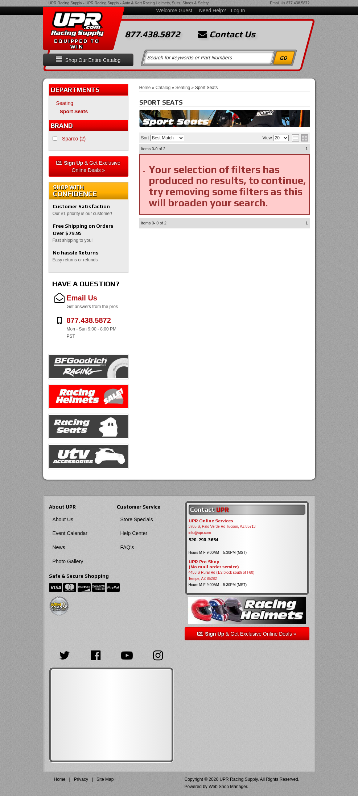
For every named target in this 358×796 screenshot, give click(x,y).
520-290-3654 (203, 539)
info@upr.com (200, 533)
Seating (64, 103)
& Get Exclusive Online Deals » (88, 166)
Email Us (277, 3)
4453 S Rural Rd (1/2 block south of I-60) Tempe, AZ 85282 (222, 575)
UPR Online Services (211, 520)
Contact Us (226, 34)
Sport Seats (74, 111)
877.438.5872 (297, 3)
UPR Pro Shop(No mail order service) (214, 564)
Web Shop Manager (228, 786)
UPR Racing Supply (65, 3)
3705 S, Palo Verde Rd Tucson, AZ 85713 (222, 526)
